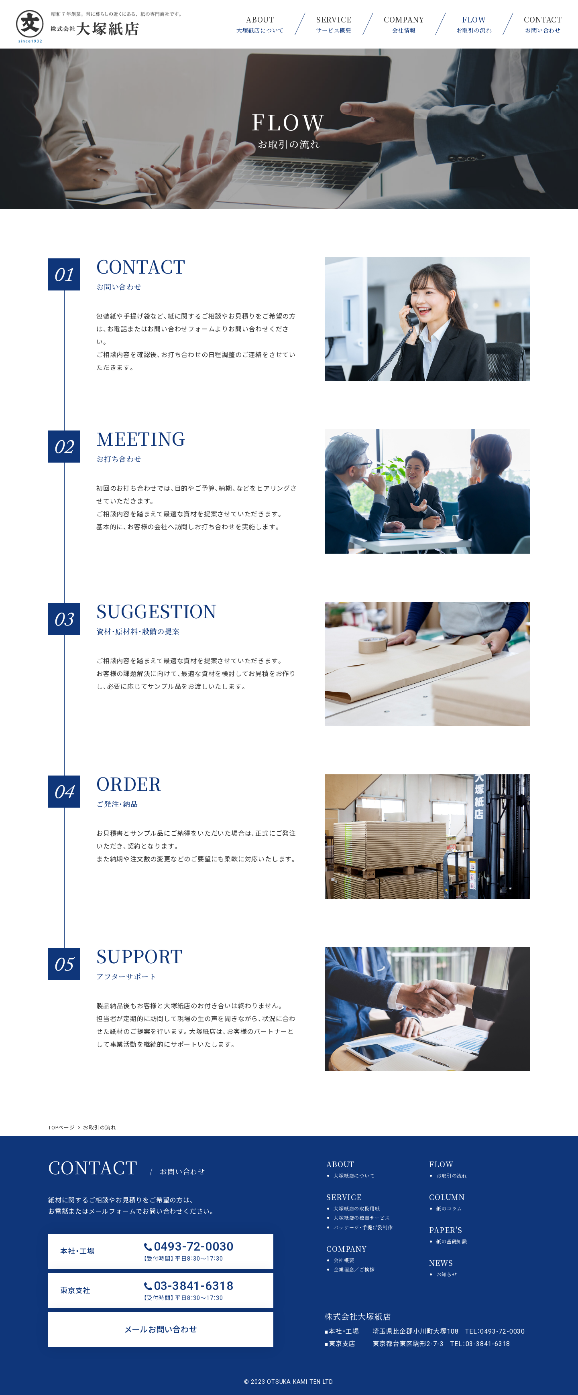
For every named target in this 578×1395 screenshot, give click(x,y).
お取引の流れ (451, 1175)
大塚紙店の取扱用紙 (357, 1208)
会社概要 (344, 1260)
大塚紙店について (354, 1175)
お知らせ (446, 1274)
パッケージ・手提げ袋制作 (363, 1227)
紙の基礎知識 (451, 1241)
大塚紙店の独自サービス (362, 1217)
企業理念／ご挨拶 (354, 1269)
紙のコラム (449, 1208)
